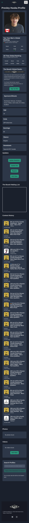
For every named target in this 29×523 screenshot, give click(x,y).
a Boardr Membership (9, 76)
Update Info (14, 165)
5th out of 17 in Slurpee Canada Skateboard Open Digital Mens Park (17, 257)
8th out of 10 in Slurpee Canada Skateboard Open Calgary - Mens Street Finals (17, 344)
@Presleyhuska (7, 122)
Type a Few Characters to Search (15, 470)
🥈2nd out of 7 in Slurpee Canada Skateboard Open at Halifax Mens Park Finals (17, 267)
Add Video (14, 176)
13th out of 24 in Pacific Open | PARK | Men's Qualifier (17, 418)
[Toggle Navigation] (2, 2)
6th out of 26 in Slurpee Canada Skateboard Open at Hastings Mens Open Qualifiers (17, 334)
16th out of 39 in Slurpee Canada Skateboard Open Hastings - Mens (17, 410)
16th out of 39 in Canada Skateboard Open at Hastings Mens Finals (17, 401)
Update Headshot (14, 160)
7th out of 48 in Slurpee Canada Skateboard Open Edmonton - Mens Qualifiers (17, 383)
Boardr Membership (10, 82)
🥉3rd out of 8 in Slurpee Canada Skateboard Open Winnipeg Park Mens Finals (17, 305)
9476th (12, 63)
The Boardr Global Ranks (12, 69)
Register (14, 171)
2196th (6, 63)
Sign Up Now (14, 88)
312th (14, 49)
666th (17, 63)
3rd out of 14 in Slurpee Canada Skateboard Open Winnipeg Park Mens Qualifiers (17, 296)
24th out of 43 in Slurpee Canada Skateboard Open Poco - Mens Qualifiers (17, 373)
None (7, 49)
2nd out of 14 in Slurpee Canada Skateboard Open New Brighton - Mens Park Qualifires (17, 242)
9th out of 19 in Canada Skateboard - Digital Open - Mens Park (17, 223)
